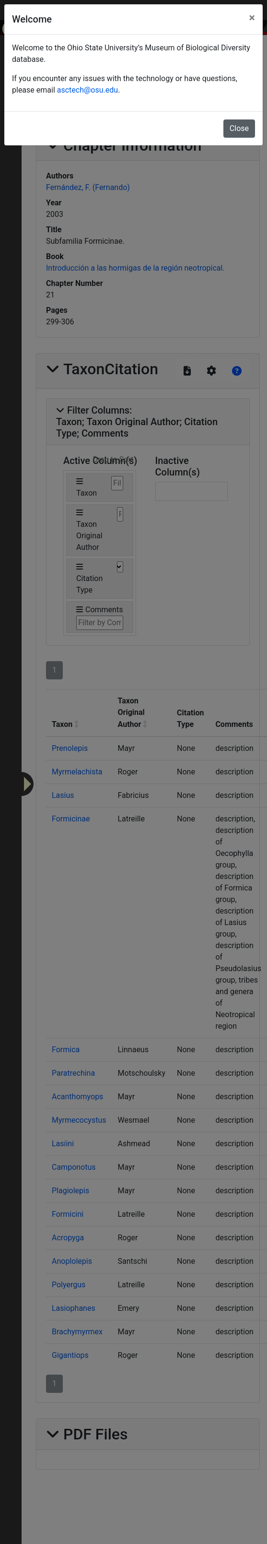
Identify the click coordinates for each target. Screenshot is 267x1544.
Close (239, 128)
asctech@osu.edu (87, 90)
